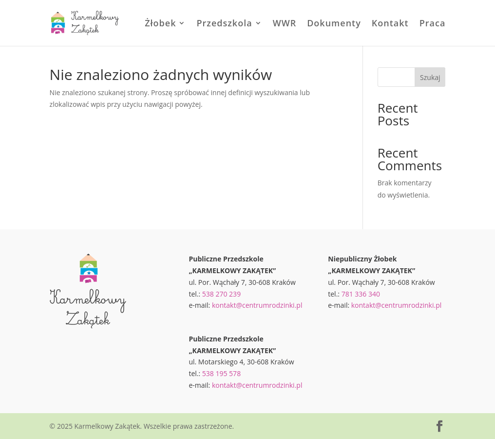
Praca (432, 24)
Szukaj (430, 77)
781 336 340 (361, 294)
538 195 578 (221, 373)
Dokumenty (334, 24)
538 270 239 (221, 294)
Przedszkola (224, 24)
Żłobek (160, 24)
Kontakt (390, 24)
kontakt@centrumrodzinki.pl (257, 305)
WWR (285, 24)
